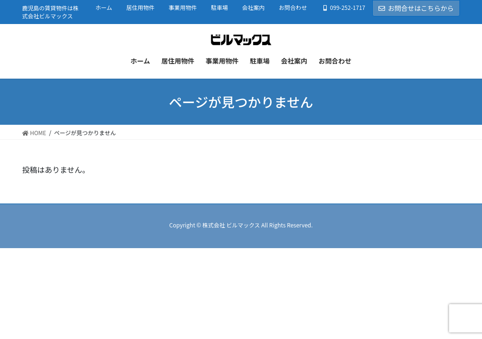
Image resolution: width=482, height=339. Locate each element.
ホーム (104, 7)
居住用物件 (140, 7)
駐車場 (219, 7)
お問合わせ (293, 7)
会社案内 (253, 7)
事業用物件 (183, 7)
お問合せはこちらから (416, 8)
